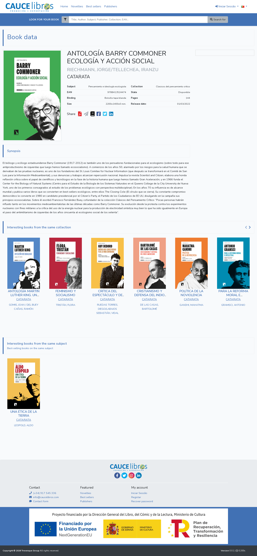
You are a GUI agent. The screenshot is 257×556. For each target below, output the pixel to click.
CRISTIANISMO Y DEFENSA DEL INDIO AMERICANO (149, 295)
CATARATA (78, 77)
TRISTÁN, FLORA (65, 305)
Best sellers (93, 6)
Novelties (77, 6)
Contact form (38, 501)
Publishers (110, 6)
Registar (136, 497)
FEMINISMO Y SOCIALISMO (66, 293)
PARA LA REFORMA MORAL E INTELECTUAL (233, 295)
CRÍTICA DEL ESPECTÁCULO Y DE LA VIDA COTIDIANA (107, 295)
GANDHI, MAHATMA (191, 305)
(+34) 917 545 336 (42, 493)
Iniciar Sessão (139, 493)
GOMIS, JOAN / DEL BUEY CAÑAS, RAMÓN (23, 307)
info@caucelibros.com (44, 497)
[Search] (138, 19)
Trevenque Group (30, 550)
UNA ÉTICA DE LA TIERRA (23, 414)
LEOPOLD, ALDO (23, 425)
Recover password (142, 501)
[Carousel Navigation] (248, 227)
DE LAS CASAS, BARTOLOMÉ (149, 307)
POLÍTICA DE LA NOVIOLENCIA (191, 293)
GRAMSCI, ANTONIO (233, 305)
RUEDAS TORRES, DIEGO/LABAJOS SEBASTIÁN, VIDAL (107, 309)
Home (64, 6)
